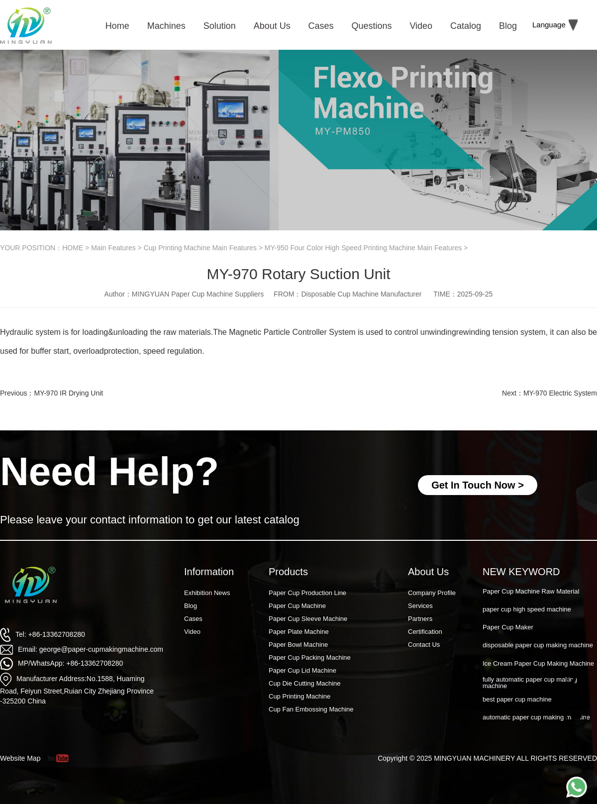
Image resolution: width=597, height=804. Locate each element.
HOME (72, 248)
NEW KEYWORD (521, 571)
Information (209, 571)
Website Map (20, 758)
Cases (193, 618)
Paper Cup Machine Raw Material (531, 592)
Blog (190, 605)
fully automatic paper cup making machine (530, 683)
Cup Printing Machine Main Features (200, 248)
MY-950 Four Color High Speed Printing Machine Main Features (363, 248)
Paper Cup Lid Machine (302, 670)
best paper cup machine (517, 700)
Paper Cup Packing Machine (310, 657)
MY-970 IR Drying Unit (68, 393)
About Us (428, 571)
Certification (425, 631)
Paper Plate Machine (299, 631)
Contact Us (424, 644)
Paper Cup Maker (508, 627)
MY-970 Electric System (560, 393)
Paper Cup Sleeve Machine (308, 618)
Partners (420, 618)
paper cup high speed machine (527, 609)
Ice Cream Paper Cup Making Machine (538, 664)
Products (288, 571)
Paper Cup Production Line (307, 593)
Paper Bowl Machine (298, 644)
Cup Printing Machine (299, 696)
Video (192, 631)
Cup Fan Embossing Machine (311, 709)
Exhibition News (207, 593)
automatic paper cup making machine (536, 717)
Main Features (113, 248)
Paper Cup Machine (297, 605)
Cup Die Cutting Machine (305, 683)
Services (420, 605)
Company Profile (432, 593)
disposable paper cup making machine (538, 645)
